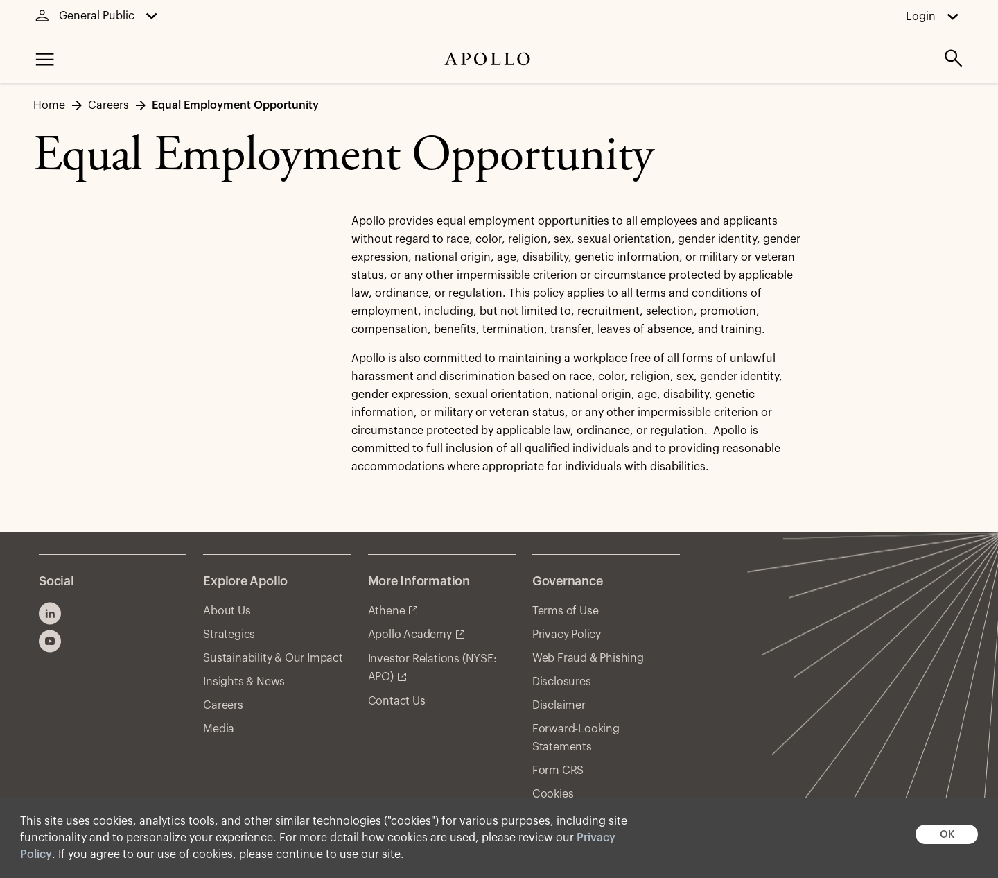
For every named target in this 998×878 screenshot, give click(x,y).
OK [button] (947, 834)
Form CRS (558, 770)
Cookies (553, 794)
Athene (386, 611)
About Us (226, 611)
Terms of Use (565, 611)
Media (218, 728)
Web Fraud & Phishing (588, 658)
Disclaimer (559, 705)
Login (921, 16)
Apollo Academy (410, 634)
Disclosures (561, 681)
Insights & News (244, 681)
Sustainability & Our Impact (273, 658)
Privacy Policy (566, 634)
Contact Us (397, 701)
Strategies (229, 634)
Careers (223, 705)
